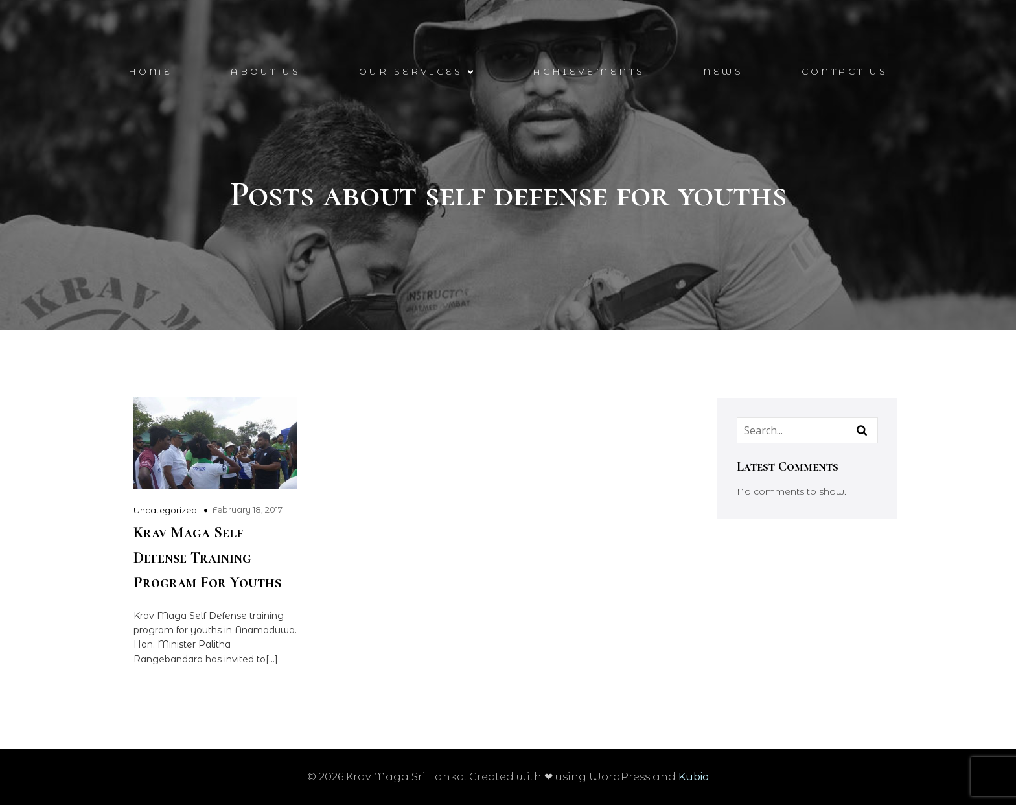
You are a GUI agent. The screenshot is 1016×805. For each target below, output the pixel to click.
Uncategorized (165, 510)
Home (150, 71)
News (723, 71)
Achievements (589, 71)
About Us (266, 71)
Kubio (693, 777)
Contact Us (845, 71)
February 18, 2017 (248, 509)
